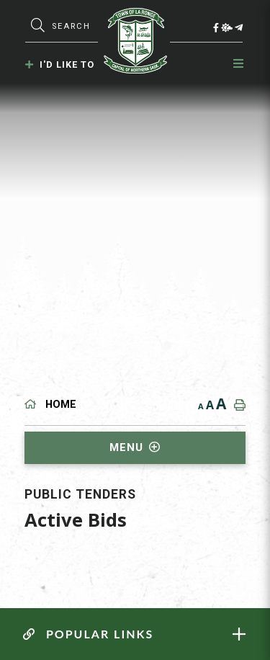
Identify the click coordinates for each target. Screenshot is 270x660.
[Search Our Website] (77, 27)
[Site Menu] (135, 448)
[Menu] (239, 64)
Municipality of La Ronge (135, 40)
